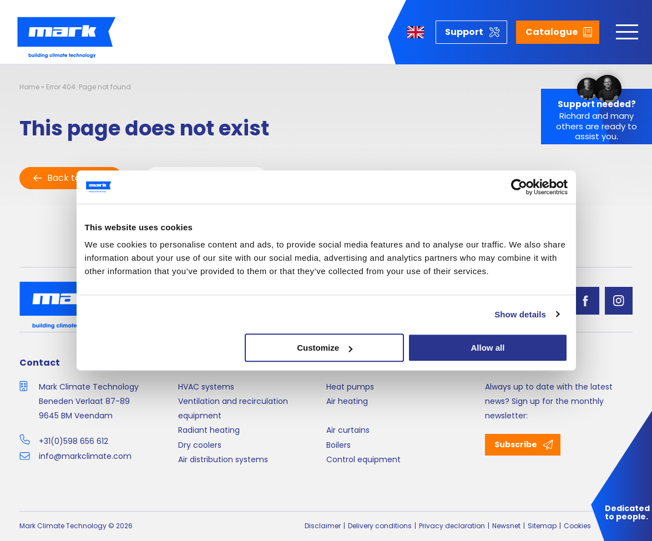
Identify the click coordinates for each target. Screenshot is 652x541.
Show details (520, 314)
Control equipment (363, 459)
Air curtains (348, 430)
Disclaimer (323, 525)
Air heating (347, 401)
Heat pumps (350, 386)
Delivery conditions (380, 525)
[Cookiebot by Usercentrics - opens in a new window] (519, 187)
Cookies (577, 525)
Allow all (488, 347)
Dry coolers (199, 445)
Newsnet (506, 525)
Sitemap (542, 525)
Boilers (338, 445)
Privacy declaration (452, 525)
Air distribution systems (223, 459)
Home (29, 87)
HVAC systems (206, 386)
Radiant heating (209, 430)
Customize (324, 347)
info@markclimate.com (85, 456)
